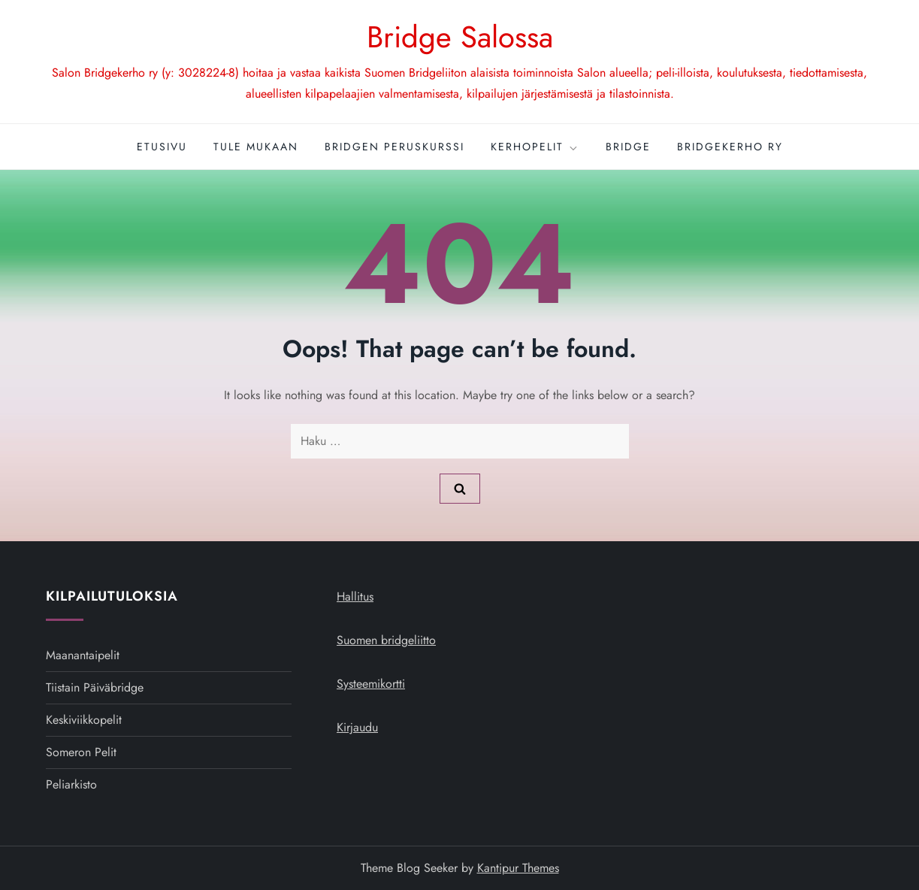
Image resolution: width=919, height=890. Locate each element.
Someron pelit (81, 752)
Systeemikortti (371, 683)
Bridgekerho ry (730, 146)
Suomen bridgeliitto (386, 640)
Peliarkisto (71, 784)
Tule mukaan (255, 146)
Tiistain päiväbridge (95, 687)
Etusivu (162, 146)
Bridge (628, 146)
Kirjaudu (357, 727)
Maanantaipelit (82, 655)
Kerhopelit (535, 146)
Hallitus (355, 596)
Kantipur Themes (518, 867)
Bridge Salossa (460, 37)
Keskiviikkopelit (84, 719)
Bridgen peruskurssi (394, 146)
